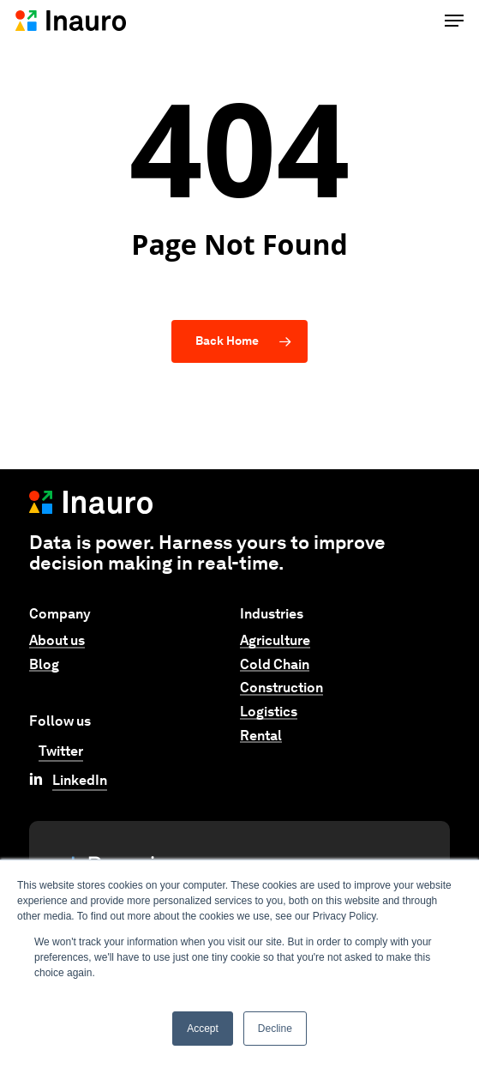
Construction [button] (281, 688)
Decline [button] (275, 1029)
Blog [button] (44, 665)
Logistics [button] (268, 712)
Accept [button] (203, 1029)
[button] (454, 20)
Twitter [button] (61, 751)
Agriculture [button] (275, 641)
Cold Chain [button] (274, 665)
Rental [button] (261, 736)
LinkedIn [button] (79, 780)
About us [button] (57, 641)
